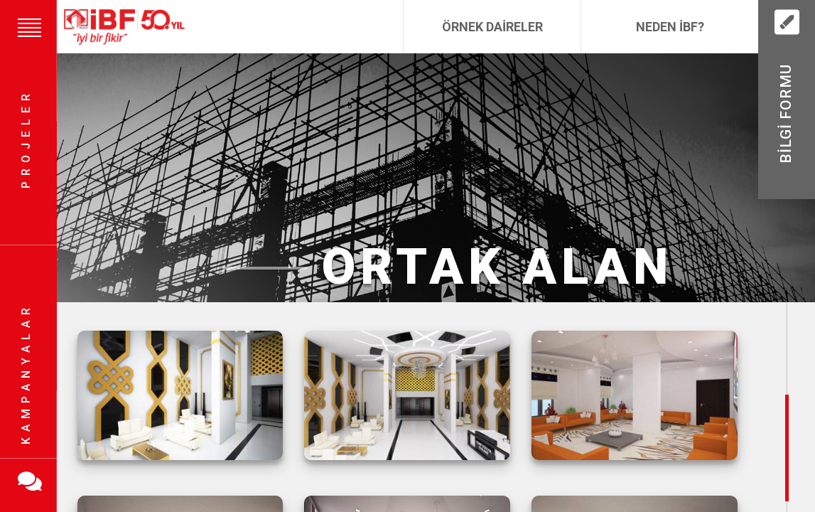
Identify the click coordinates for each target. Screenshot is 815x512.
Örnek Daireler (492, 26)
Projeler (26, 139)
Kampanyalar (26, 373)
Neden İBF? (670, 26)
